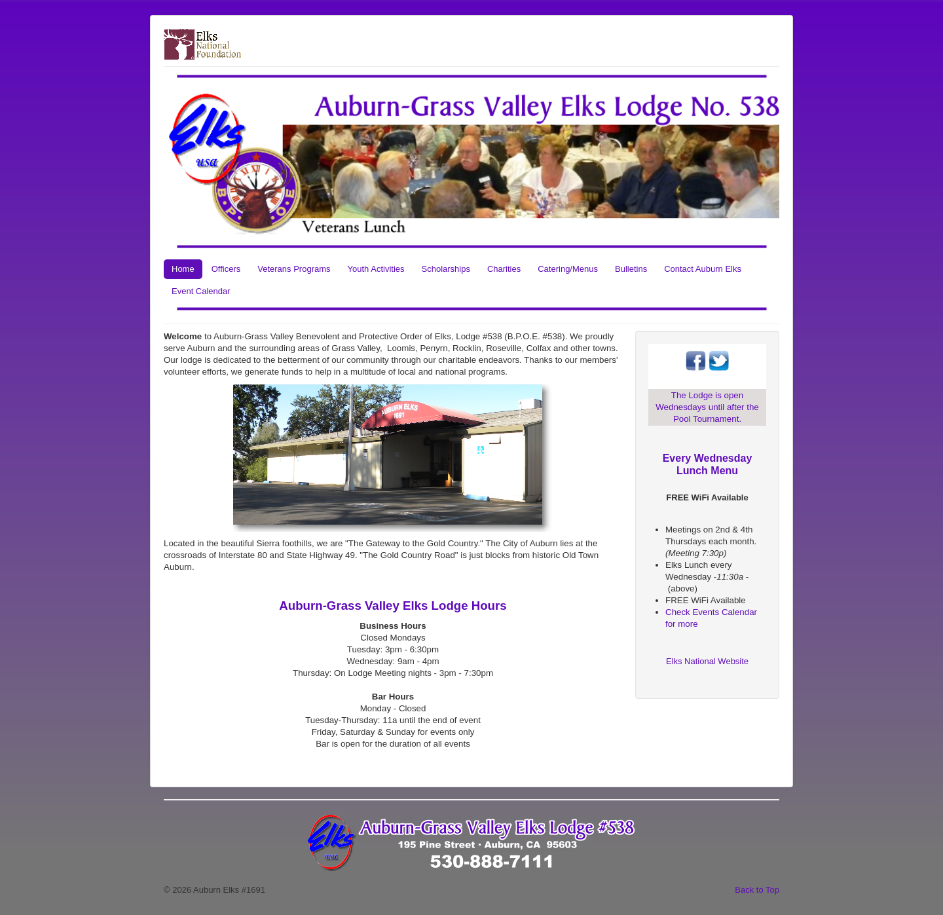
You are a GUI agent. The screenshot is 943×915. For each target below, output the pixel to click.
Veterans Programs (293, 269)
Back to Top (757, 890)
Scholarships (446, 269)
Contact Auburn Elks (702, 269)
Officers (226, 269)
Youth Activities (376, 269)
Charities (504, 269)
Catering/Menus (568, 269)
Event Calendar (201, 291)
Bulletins (631, 269)
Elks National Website (707, 661)
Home (183, 269)
